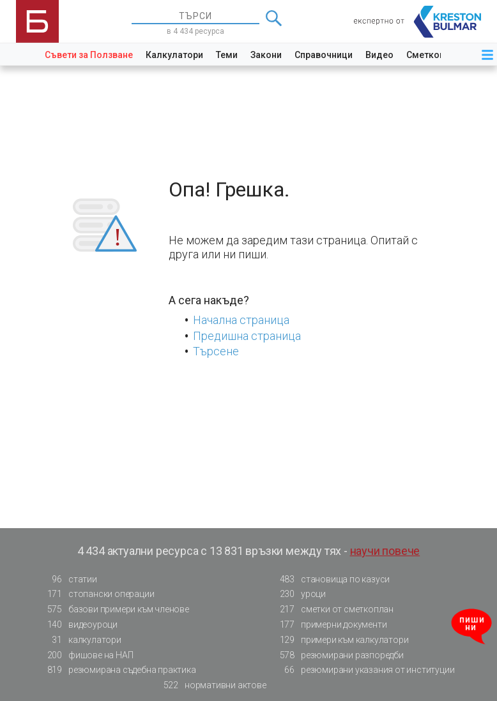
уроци (299, 594)
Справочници (323, 55)
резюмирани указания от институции (363, 670)
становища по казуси (331, 579)
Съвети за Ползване (89, 55)
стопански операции (97, 594)
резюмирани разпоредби (338, 655)
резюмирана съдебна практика (118, 670)
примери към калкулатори (340, 640)
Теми (227, 55)
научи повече (385, 550)
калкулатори (80, 640)
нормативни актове (211, 685)
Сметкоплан (433, 55)
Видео (379, 55)
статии (68, 579)
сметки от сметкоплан (333, 609)
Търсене (216, 351)
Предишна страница (247, 336)
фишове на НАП (86, 655)
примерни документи (329, 624)
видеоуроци (79, 624)
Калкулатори (174, 55)
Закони (266, 55)
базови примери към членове (114, 609)
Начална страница (241, 320)
